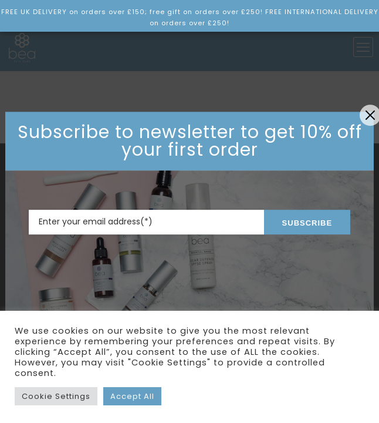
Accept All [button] (132, 396)
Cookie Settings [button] (56, 396)
